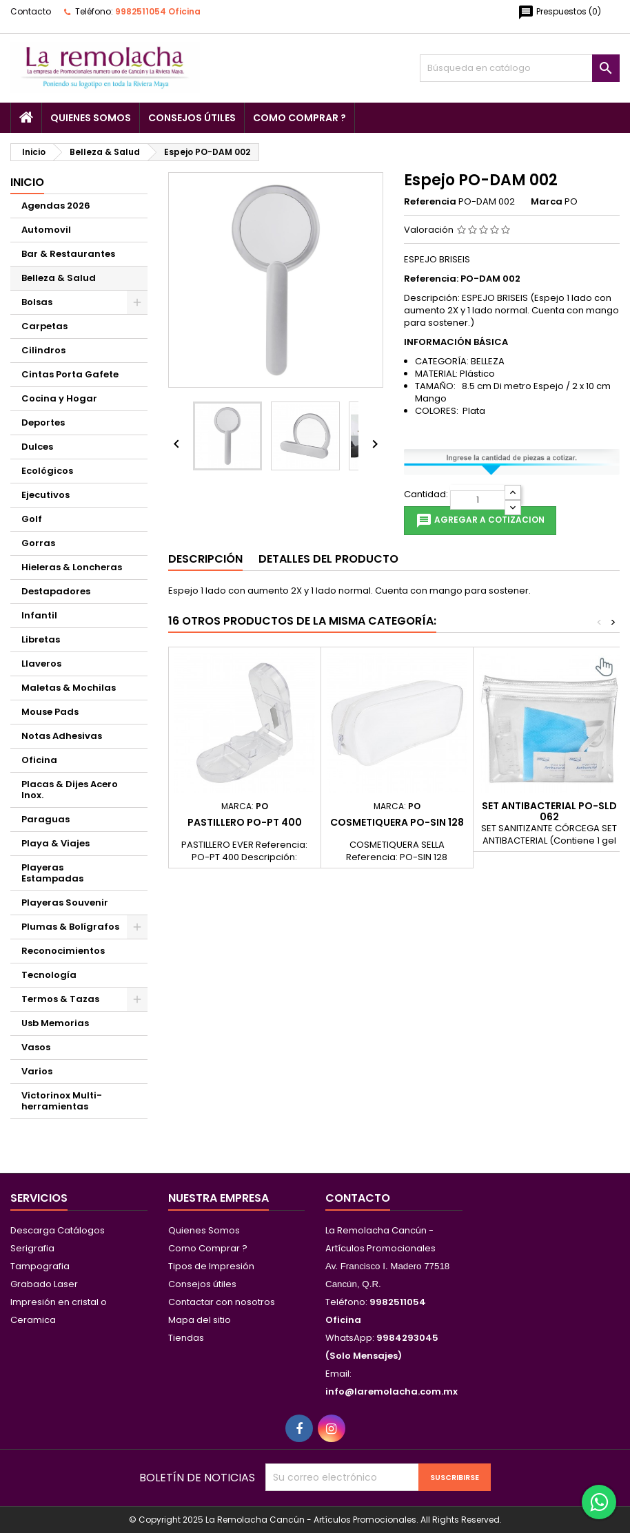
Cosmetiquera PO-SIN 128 (397, 822)
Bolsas (36, 302)
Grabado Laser (44, 1284)
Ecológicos (47, 470)
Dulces (37, 446)
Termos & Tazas (60, 998)
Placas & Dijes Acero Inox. (69, 790)
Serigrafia (32, 1248)
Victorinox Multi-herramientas (61, 1101)
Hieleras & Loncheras (71, 567)
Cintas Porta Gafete (70, 374)
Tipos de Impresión (211, 1266)
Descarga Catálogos (57, 1230)
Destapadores (55, 591)
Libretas (40, 639)
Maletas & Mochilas (68, 687)
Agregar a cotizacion (480, 520)
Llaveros (41, 663)
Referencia (430, 202)
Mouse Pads (50, 711)
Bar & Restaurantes (68, 253)
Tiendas (186, 1337)
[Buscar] (520, 68)
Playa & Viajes (55, 843)
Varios (36, 1071)
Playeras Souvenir (64, 902)
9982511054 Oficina (158, 11)
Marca (546, 202)
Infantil (39, 615)
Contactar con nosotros (221, 1301)
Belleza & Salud (58, 277)
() (559, 12)
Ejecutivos (45, 494)
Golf (31, 518)
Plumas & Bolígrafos (70, 926)
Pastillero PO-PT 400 (244, 822)
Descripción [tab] (205, 559)
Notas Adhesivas (61, 735)
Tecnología (49, 974)
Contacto (30, 11)
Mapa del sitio (199, 1319)
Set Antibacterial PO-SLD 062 (549, 811)
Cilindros (43, 350)
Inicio (27, 182)
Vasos (35, 1047)
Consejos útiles (192, 118)
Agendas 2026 (55, 205)
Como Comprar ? (299, 118)
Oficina (39, 759)
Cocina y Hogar (59, 398)
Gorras (38, 543)
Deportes (43, 422)
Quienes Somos (90, 118)
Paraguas (45, 819)
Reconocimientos (63, 950)
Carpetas (44, 326)
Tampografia (40, 1266)
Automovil (46, 229)
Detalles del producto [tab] (328, 559)
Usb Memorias (55, 1023)
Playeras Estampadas (52, 873)
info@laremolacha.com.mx (391, 1391)
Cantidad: (426, 494)
